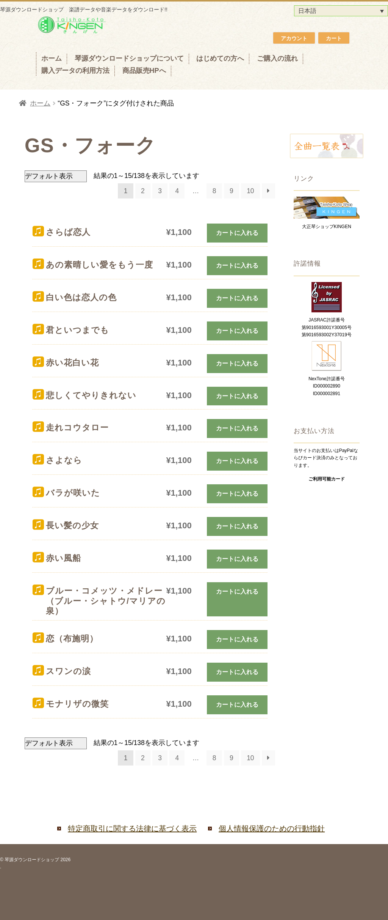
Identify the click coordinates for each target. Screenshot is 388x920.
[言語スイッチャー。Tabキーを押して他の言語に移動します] (341, 10)
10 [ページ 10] (250, 191)
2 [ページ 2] (143, 191)
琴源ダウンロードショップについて (129, 58)
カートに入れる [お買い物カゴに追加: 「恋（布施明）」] (237, 639)
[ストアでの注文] (56, 176)
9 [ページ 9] (231, 191)
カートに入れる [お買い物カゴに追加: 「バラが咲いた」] (237, 493)
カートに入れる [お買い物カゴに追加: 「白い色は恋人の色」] (237, 298)
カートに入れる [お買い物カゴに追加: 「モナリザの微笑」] (237, 704)
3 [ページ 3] (160, 191)
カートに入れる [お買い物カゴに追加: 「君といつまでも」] (237, 331)
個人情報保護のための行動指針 (272, 828)
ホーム (51, 58)
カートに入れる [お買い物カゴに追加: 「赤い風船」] (237, 559)
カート (334, 38)
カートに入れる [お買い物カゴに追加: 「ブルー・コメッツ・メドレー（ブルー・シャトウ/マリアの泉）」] (237, 591)
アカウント (294, 38)
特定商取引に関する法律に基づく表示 (132, 828)
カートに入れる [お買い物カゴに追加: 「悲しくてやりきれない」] (237, 396)
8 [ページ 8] (214, 191)
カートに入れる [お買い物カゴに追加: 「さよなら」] (237, 461)
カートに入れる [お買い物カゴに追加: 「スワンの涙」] (237, 672)
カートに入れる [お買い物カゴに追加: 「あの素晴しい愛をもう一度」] (237, 265)
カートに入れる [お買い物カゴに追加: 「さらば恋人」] (237, 233)
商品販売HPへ (144, 70)
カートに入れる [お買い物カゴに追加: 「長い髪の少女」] (237, 526)
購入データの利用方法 (75, 70)
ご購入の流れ (277, 58)
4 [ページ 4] (177, 191)
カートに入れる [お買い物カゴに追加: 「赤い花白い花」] (237, 363)
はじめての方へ (220, 58)
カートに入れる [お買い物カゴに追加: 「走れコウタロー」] (237, 428)
